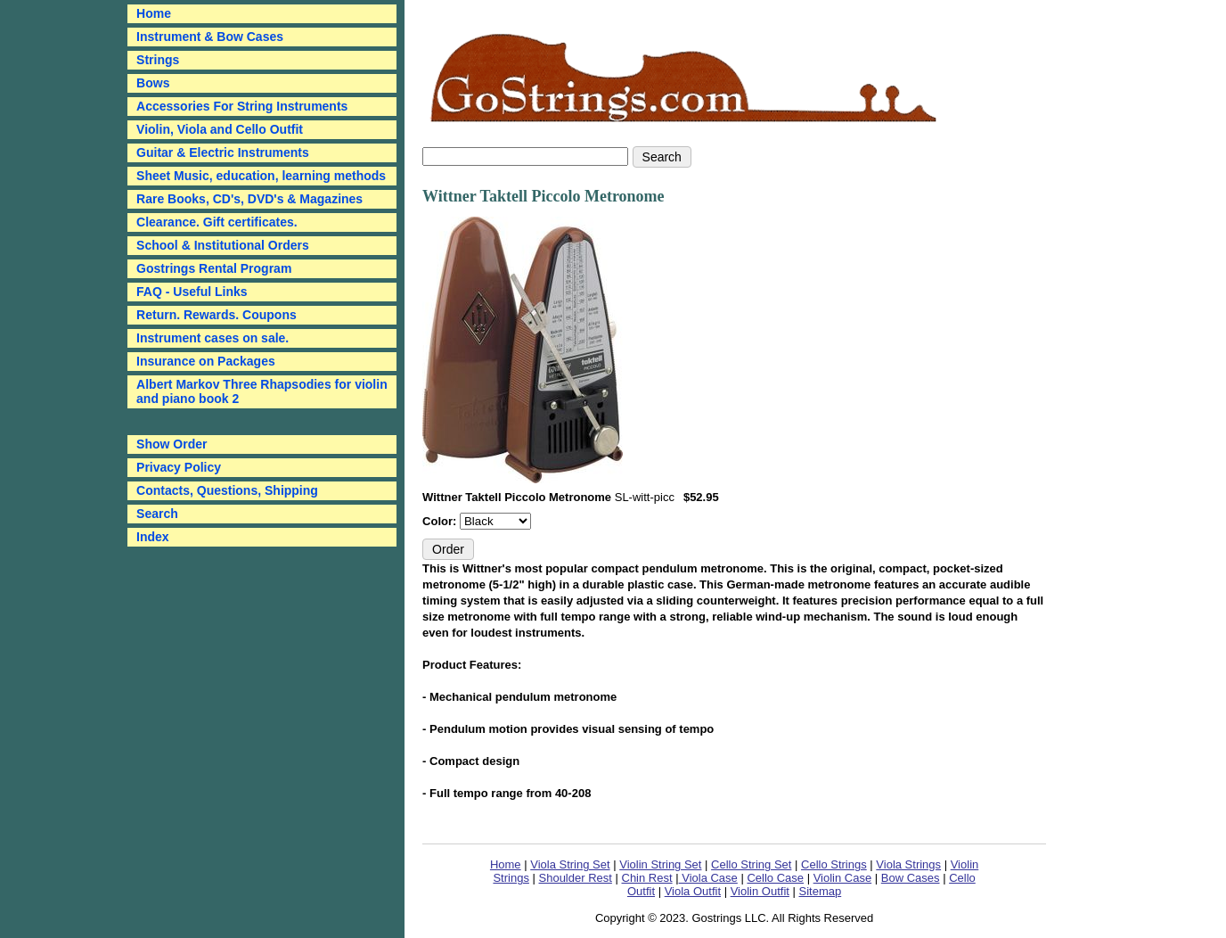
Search (157, 513)
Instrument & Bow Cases (209, 36)
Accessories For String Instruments (241, 106)
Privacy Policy (178, 467)
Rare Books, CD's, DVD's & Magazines (249, 199)
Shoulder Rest (575, 878)
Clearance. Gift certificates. (217, 222)
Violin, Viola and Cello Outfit (219, 129)
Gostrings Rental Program (213, 268)
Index (152, 537)
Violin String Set (660, 864)
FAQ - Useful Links (191, 291)
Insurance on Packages (205, 361)
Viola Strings (908, 864)
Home (505, 864)
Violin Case (842, 878)
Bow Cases (910, 878)
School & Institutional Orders (222, 245)
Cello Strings (834, 864)
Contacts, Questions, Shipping (227, 490)
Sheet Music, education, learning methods (261, 176)
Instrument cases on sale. (212, 338)
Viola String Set (569, 864)
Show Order (171, 444)
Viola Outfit (693, 891)
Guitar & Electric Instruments (222, 152)
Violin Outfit (760, 891)
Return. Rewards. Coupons (216, 315)
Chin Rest (647, 878)
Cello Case (775, 878)
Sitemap (820, 891)
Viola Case (708, 878)
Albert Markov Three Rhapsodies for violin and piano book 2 (262, 391)
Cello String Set (751, 864)
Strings (157, 60)
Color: (441, 521)
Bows (152, 83)
